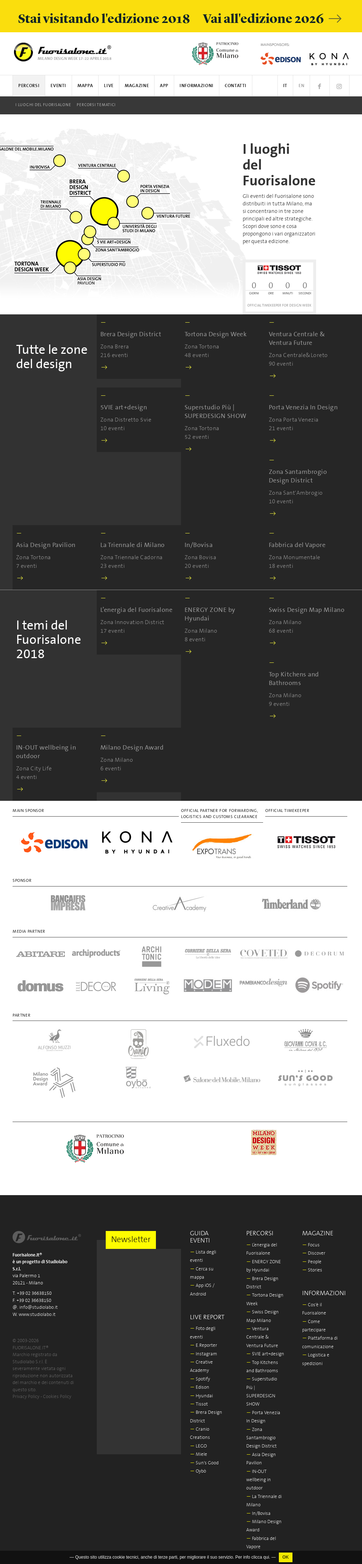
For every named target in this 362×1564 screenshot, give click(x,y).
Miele (198, 1454)
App (164, 86)
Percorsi (28, 86)
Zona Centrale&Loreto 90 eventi (307, 349)
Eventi (58, 86)
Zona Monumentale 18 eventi (297, 556)
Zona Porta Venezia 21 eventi (303, 418)
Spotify (200, 1379)
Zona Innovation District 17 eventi (136, 621)
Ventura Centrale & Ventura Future (262, 1337)
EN (301, 86)
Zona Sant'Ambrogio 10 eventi (307, 487)
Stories (312, 1270)
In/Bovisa (258, 1513)
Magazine (137, 86)
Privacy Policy (26, 1396)
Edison (199, 1387)
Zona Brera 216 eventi (130, 345)
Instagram (203, 1354)
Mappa (85, 86)
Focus (311, 1245)
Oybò (198, 1471)
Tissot (199, 1404)
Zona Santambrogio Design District (261, 1438)
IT (285, 86)
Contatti (236, 86)
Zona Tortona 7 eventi (46, 556)
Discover (313, 1253)
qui (266, 1557)
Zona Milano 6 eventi (131, 758)
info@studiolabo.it (38, 1307)
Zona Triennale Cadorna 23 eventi (132, 556)
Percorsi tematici (96, 105)
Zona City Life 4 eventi (54, 763)
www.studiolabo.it (37, 1314)
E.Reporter (203, 1345)
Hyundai (201, 1396)
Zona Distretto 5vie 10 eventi (125, 418)
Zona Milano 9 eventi (307, 690)
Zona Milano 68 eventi (306, 621)
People (311, 1262)
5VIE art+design (265, 1354)
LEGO (198, 1446)
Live (109, 86)
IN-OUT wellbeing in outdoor (258, 1480)
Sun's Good (204, 1463)
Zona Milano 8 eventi (223, 625)
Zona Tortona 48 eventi (216, 345)
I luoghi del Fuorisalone (43, 105)
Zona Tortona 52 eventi (223, 422)
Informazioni (197, 86)
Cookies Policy (57, 1396)
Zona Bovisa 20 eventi (200, 556)
